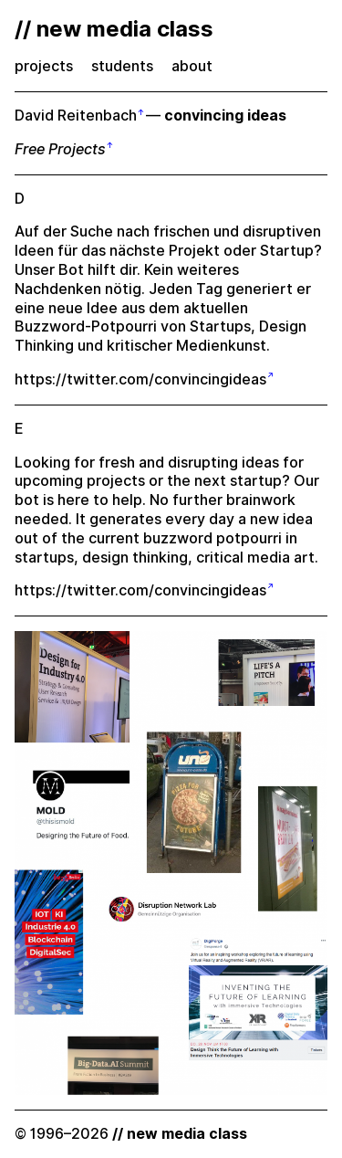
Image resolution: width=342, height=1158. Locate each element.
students (122, 66)
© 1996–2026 (131, 1133)
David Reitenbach (76, 115)
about (191, 66)
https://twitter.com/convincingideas (140, 379)
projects (44, 66)
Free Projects (60, 149)
